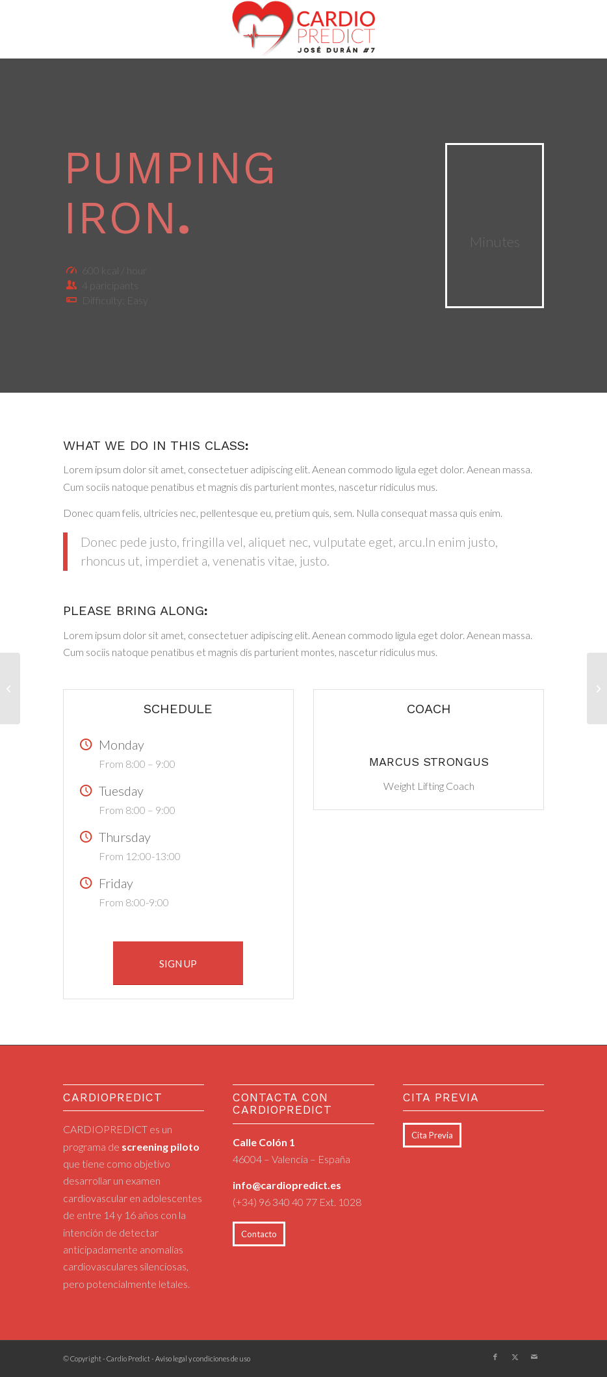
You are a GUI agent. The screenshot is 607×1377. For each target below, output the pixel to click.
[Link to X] (514, 1357)
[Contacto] (259, 1234)
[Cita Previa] (432, 1135)
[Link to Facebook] (495, 1357)
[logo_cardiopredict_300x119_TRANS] (304, 29)
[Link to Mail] (534, 1357)
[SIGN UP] (178, 963)
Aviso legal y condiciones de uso (202, 1358)
